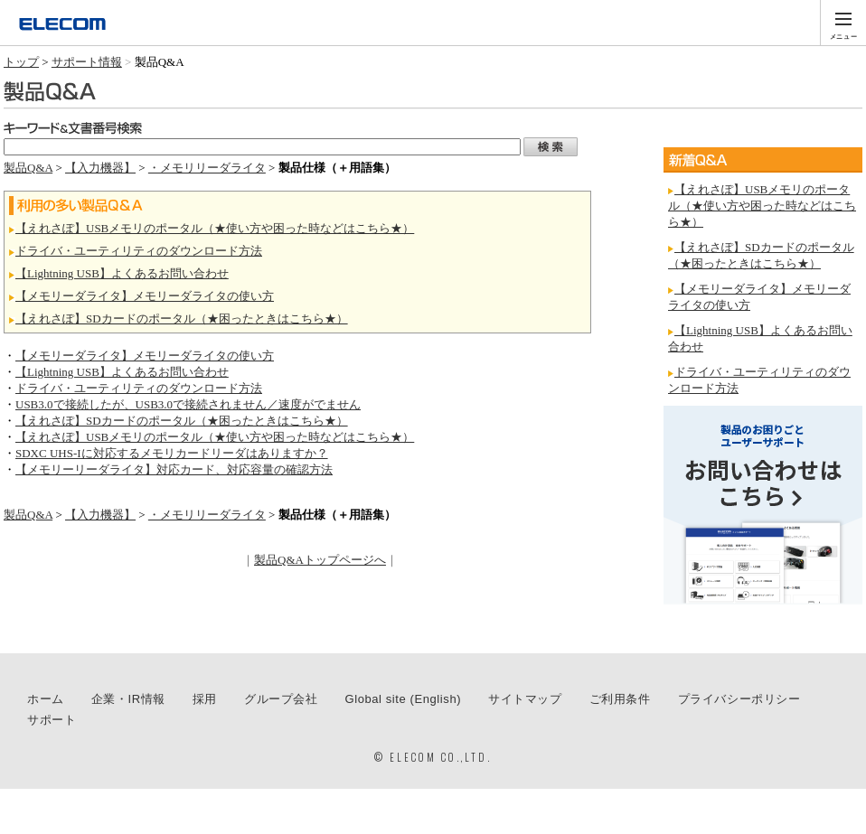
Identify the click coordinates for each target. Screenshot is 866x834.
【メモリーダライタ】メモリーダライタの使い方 (144, 296)
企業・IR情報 (128, 699)
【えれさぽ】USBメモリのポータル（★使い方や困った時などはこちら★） (214, 228)
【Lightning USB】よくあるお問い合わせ (122, 273)
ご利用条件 (620, 699)
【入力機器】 (100, 167)
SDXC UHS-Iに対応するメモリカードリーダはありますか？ (171, 453)
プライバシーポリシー (739, 699)
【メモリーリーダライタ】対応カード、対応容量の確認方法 (174, 469)
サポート (51, 719)
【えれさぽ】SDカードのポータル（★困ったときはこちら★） (181, 318)
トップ (21, 62)
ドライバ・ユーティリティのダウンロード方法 (138, 251)
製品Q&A (28, 167)
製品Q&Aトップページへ (320, 560)
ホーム (45, 699)
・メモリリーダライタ (207, 167)
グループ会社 (281, 699)
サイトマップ (525, 699)
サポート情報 (87, 62)
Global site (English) (403, 699)
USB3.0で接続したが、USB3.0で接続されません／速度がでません (188, 404)
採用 (205, 699)
